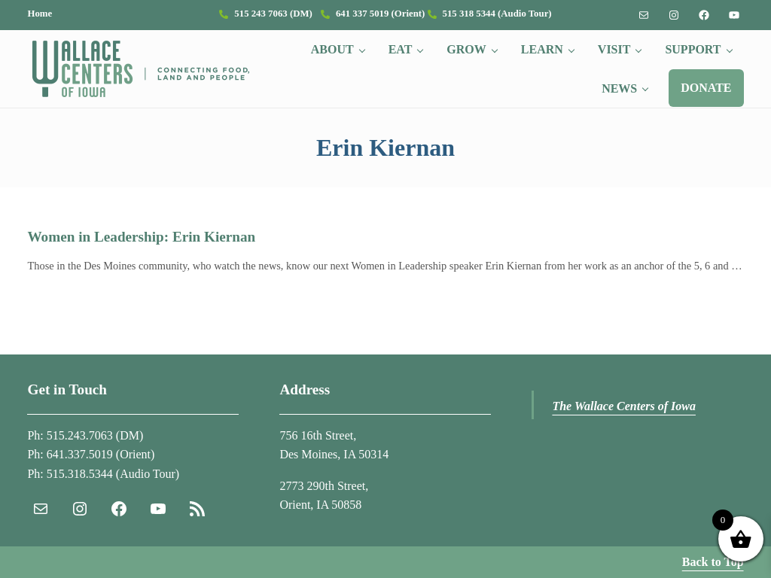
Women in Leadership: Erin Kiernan (141, 237)
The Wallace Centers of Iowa (624, 406)
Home (39, 13)
